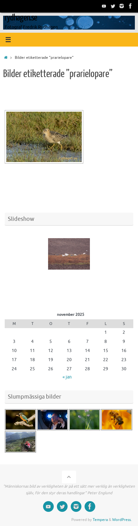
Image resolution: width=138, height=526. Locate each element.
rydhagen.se (21, 18)
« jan (67, 377)
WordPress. (122, 519)
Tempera (100, 519)
